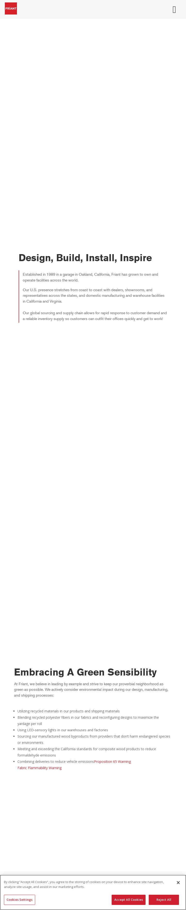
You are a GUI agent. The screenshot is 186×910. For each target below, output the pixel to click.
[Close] (178, 882)
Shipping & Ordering (93, 786)
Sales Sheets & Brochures (93, 815)
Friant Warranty (93, 821)
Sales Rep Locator (93, 866)
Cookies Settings (19, 899)
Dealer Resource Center (93, 808)
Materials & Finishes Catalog (93, 844)
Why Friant (93, 779)
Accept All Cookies (128, 899)
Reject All (163, 899)
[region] (93, 892)
